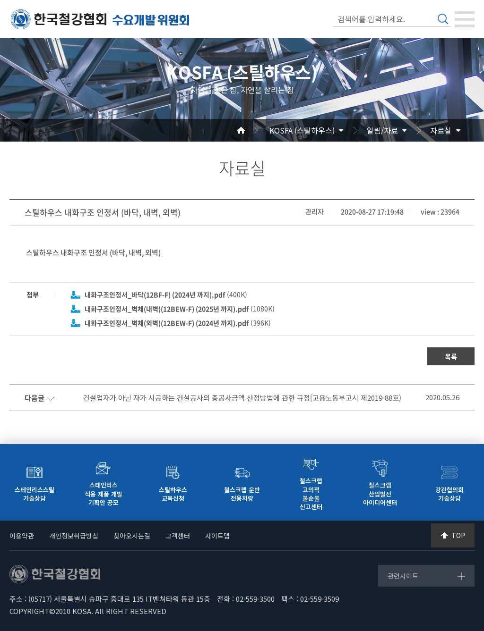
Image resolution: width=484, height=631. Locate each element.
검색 (443, 19)
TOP (458, 535)
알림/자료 (382, 130)
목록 (451, 356)
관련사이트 (403, 576)
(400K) (166, 294)
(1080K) (180, 308)
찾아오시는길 (131, 535)
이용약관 (21, 535)
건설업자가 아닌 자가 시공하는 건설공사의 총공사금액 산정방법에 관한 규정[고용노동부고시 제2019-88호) (242, 398)
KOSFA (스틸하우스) (302, 130)
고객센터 (177, 535)
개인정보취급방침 (73, 535)
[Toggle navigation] (465, 19)
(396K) (178, 323)
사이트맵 (217, 535)
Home (252, 130)
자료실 (440, 130)
